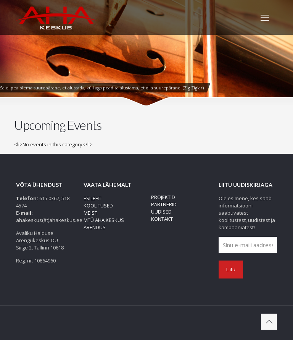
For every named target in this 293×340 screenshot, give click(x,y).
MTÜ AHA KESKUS (104, 220)
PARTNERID (164, 204)
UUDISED (161, 211)
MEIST (90, 212)
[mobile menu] (264, 17)
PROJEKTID (163, 197)
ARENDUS (95, 227)
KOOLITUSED (98, 205)
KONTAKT (162, 218)
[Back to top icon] (269, 322)
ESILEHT (92, 198)
